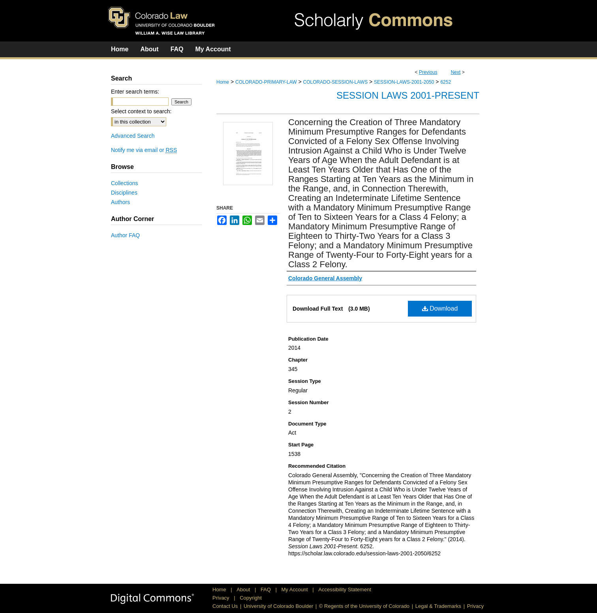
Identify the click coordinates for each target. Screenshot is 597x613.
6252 (445, 82)
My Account (296, 589)
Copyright (251, 598)
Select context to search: (141, 111)
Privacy (221, 598)
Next (456, 72)
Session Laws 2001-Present (407, 95)
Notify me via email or (144, 150)
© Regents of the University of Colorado (364, 606)
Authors (120, 202)
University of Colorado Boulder (278, 606)
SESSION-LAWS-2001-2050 (404, 82)
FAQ (266, 589)
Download (440, 308)
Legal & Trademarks (438, 606)
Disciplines (124, 192)
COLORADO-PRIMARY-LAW (266, 82)
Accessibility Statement (344, 589)
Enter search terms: (135, 91)
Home (222, 82)
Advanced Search (133, 136)
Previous (428, 72)
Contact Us (225, 606)
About (244, 589)
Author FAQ (125, 235)
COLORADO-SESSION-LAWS (335, 82)
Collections (124, 183)
